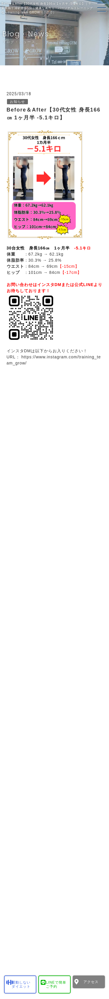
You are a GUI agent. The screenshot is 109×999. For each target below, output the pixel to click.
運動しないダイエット (21, 984)
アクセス (91, 982)
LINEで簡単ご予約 (56, 984)
